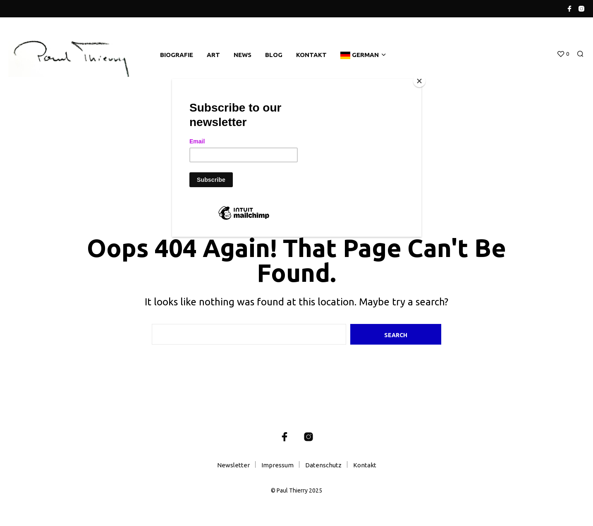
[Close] (419, 81)
